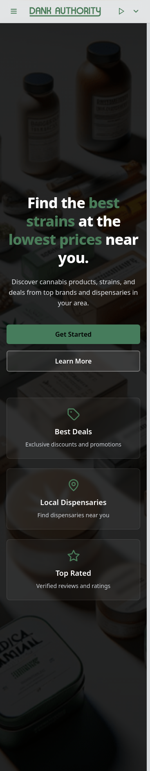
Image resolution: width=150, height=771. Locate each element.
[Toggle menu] (14, 11)
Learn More (73, 361)
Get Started (73, 334)
